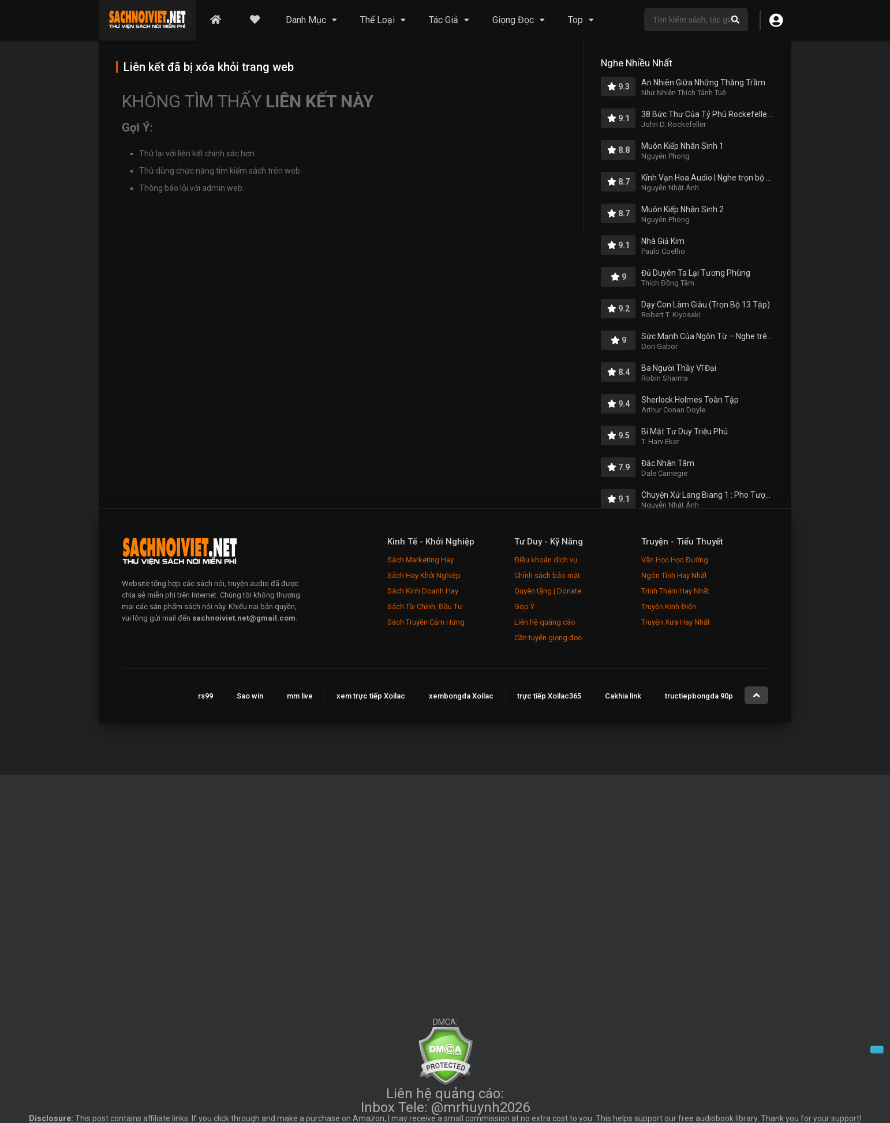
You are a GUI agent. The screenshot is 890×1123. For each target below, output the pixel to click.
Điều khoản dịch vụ (545, 559)
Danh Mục (306, 19)
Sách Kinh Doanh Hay (422, 591)
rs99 (205, 696)
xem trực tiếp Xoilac (370, 696)
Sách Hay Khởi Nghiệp (424, 575)
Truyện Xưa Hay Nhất (675, 622)
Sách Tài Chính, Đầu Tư (424, 606)
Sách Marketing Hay (420, 559)
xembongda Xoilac (461, 696)
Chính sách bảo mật (547, 575)
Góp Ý (524, 606)
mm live (300, 696)
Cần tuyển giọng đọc (548, 637)
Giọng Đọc (513, 19)
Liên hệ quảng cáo (544, 622)
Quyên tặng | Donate (547, 591)
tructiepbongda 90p (699, 696)
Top (575, 19)
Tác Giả (443, 19)
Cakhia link (623, 696)
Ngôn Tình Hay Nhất (674, 575)
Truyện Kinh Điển (668, 606)
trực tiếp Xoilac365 (549, 696)
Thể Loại (377, 19)
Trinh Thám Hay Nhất (675, 591)
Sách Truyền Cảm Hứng (426, 622)
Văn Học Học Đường (674, 559)
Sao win (250, 696)
